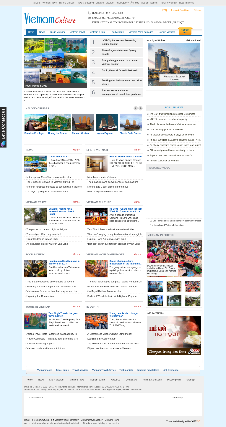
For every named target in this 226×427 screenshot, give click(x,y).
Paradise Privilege (34, 133)
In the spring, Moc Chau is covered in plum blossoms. (49, 177)
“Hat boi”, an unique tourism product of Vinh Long (113, 243)
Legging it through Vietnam (101, 338)
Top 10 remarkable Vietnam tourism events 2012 (113, 343)
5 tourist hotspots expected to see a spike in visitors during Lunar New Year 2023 (54, 187)
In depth (93, 306)
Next (140, 108)
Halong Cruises (66, 2)
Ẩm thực (135, 2)
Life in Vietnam (97, 149)
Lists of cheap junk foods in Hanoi (166, 129)
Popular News (174, 107)
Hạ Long (36, 2)
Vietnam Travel (49, 2)
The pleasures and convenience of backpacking (113, 182)
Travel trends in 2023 (36, 86)
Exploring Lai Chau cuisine (41, 296)
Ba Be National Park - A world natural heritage (111, 286)
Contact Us (131, 379)
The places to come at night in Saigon (47, 229)
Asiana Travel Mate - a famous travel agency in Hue (52, 334)
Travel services (80, 370)
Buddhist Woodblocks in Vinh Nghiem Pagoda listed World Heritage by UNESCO (112, 296)
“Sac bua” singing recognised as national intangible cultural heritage (114, 234)
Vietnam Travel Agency (117, 2)
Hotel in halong (186, 2)
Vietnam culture (99, 202)
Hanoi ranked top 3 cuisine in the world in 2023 (64, 262)
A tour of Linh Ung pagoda (41, 343)
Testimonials (126, 370)
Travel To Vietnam (168, 2)
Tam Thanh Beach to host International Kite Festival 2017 (110, 229)
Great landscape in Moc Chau (42, 239)
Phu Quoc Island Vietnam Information (167, 225)
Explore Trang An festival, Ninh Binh (106, 239)
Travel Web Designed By (183, 421)
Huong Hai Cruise (57, 133)
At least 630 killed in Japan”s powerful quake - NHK (175, 140)
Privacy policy (174, 379)
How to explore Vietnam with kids (105, 191)
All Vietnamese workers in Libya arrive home (172, 134)
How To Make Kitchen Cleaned (126, 156)
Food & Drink (35, 254)
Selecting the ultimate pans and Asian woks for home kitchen (52, 286)
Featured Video (159, 167)
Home (30, 379)
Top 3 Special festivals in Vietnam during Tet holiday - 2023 (50, 182)
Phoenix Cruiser (80, 133)
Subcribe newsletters (148, 370)
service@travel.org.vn (111, 389)
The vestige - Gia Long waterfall (44, 234)
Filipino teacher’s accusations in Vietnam (109, 348)
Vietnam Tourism (149, 2)
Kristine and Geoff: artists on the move (108, 186)
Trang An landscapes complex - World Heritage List (114, 281)
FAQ (164, 10)
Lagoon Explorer (104, 133)
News (29, 149)
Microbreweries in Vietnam (101, 177)
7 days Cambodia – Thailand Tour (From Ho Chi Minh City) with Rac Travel (52, 339)
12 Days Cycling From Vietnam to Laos (47, 191)
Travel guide (62, 370)
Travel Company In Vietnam (90, 2)
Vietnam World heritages (105, 254)
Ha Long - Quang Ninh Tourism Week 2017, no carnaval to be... (126, 210)
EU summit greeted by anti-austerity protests (172, 150)
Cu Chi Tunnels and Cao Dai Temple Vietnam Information (175, 221)
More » (76, 149)
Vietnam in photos (161, 235)
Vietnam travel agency (92, 420)
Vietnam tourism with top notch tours (46, 348)
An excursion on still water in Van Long (47, 243)
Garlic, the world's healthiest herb (119, 70)
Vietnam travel (193, 40)
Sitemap (198, 10)
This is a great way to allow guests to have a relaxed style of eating (50, 282)
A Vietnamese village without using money (110, 333)
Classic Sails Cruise (130, 133)
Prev (136, 108)
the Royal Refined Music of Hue (104, 291)
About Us (115, 379)
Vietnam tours (44, 370)
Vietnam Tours (112, 420)
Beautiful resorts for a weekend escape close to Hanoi (62, 211)
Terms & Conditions (180, 10)
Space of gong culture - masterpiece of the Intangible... (126, 262)
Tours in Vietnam (38, 306)
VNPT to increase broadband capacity (168, 119)
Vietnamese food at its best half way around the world (52, 291)
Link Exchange (170, 370)
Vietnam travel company (67, 420)
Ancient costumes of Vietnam (164, 160)
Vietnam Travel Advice (104, 370)
